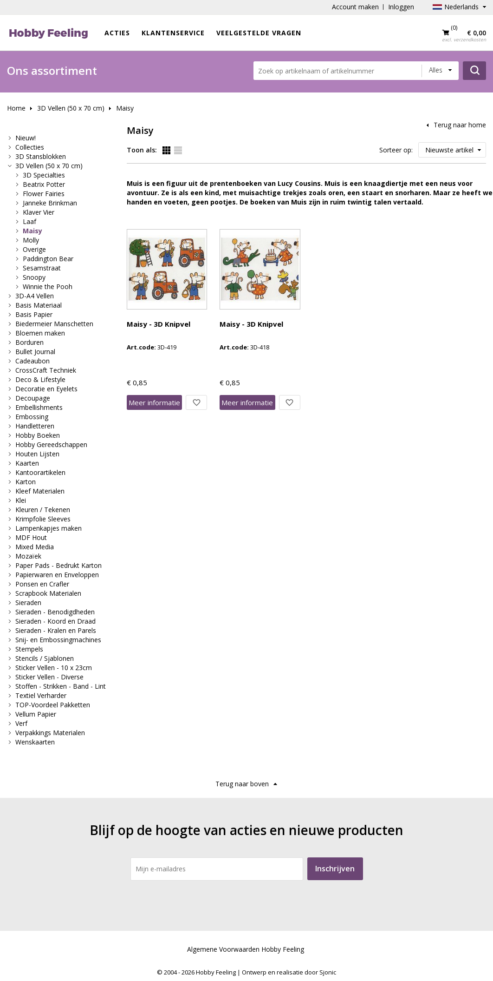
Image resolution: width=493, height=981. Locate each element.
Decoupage (32, 398)
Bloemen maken (40, 333)
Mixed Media (34, 546)
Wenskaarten (35, 741)
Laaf (29, 221)
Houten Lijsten (37, 453)
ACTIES (117, 32)
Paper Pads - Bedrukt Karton (58, 565)
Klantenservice (173, 32)
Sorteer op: (396, 149)
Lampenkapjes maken (48, 528)
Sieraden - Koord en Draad (55, 621)
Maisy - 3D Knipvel (158, 324)
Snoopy (34, 277)
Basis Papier (33, 314)
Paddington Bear (48, 258)
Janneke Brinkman (50, 202)
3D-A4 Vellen (34, 295)
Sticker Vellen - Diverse (49, 676)
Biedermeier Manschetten (54, 323)
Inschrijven (335, 868)
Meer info (154, 402)
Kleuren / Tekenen (42, 509)
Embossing (31, 416)
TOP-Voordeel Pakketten (52, 704)
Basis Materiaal (38, 305)
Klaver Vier (38, 212)
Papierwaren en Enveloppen (57, 574)
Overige (34, 249)
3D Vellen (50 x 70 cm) (70, 108)
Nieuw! (25, 137)
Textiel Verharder (40, 695)
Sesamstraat (42, 267)
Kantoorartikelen (40, 472)
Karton (25, 481)
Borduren (29, 342)
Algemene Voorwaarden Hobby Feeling (245, 949)
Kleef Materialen (40, 491)
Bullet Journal (35, 351)
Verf (21, 723)
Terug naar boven (242, 783)
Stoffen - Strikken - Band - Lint (60, 686)
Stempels (29, 649)
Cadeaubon (32, 360)
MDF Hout (31, 537)
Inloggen (401, 6)
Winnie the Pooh (47, 286)
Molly (31, 240)
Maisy (125, 108)
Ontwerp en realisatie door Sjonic (289, 972)
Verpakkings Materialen (50, 732)
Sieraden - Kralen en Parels (55, 630)
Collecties (29, 147)
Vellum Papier (35, 714)
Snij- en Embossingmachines (58, 639)
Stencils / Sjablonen (44, 658)
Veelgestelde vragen (258, 32)
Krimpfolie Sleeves (43, 518)
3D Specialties (44, 175)
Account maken (355, 6)
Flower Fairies (44, 193)
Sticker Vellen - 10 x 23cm (53, 667)
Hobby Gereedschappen (51, 444)
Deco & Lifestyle (40, 379)
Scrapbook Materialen (48, 593)
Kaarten (27, 463)
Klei (20, 500)
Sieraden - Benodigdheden (55, 611)
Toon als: (142, 149)
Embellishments (39, 407)
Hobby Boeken (37, 435)
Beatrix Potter (44, 184)
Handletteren (34, 425)
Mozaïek (28, 556)
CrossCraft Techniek (45, 370)
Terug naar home (460, 124)
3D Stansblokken (40, 156)
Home (16, 108)
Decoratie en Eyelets (46, 388)
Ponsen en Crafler (42, 583)
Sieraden (28, 602)
